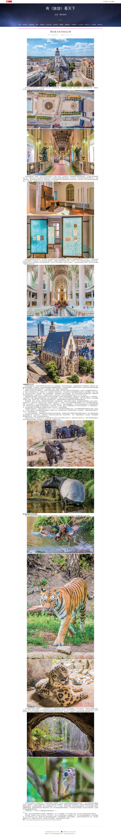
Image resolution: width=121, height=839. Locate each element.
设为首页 (105, 1)
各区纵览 (31, 24)
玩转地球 (74, 24)
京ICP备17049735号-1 (55, 831)
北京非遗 (49, 24)
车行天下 (87, 24)
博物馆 (61, 24)
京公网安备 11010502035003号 (68, 832)
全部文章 (25, 24)
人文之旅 (80, 24)
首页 (19, 24)
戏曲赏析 (67, 24)
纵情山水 (100, 24)
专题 (37, 24)
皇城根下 (42, 24)
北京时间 (55, 24)
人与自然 (93, 24)
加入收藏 (111, 1)
